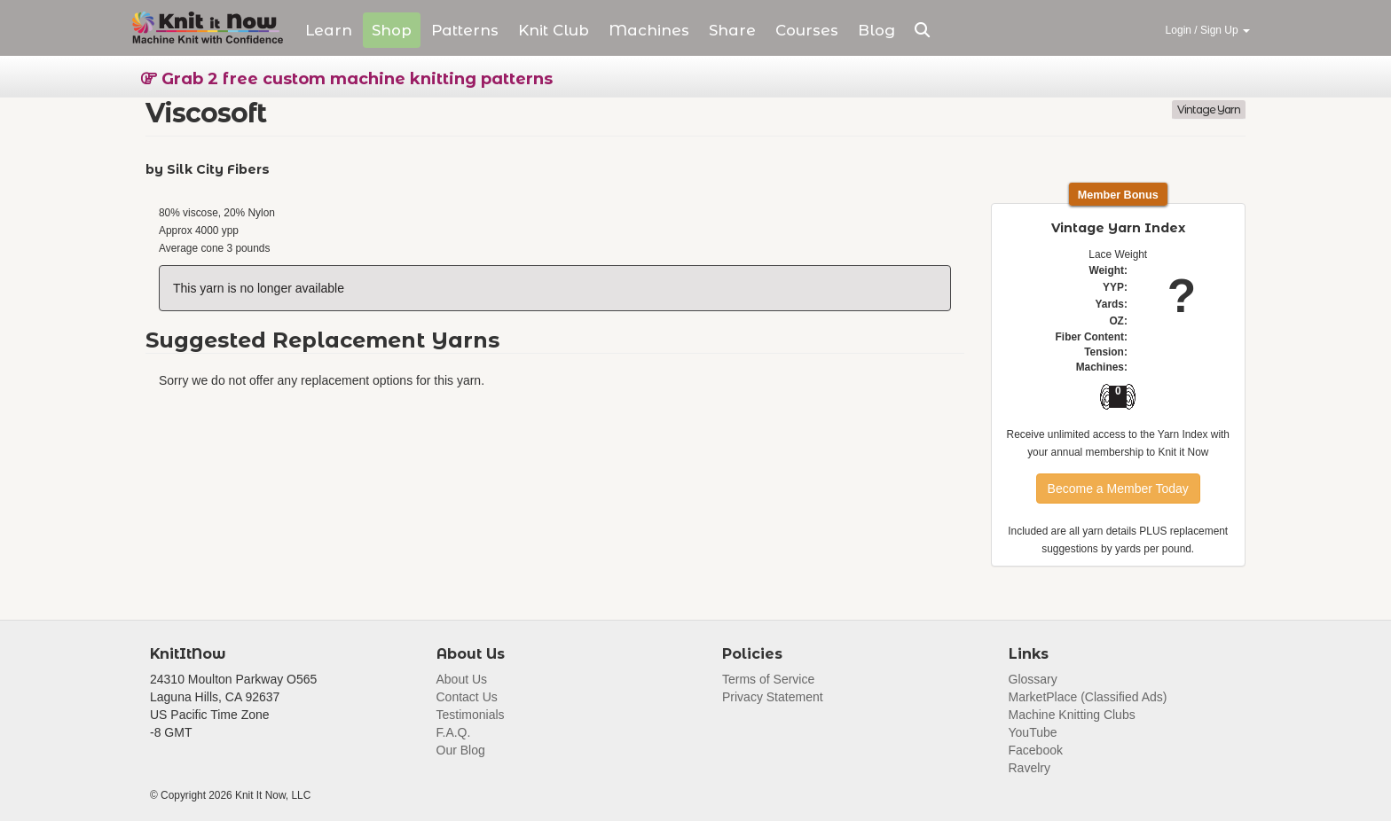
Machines (649, 30)
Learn (328, 30)
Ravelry (1029, 768)
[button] (922, 30)
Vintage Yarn (1208, 109)
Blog (876, 30)
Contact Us (467, 697)
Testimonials (470, 715)
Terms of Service (768, 679)
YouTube (1033, 732)
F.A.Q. (453, 732)
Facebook (1036, 750)
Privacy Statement (772, 697)
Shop (392, 30)
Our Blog (460, 750)
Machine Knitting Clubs (1072, 715)
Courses (806, 30)
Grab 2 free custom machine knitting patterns (347, 79)
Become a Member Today (1118, 488)
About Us (462, 679)
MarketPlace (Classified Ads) (1088, 697)
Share (732, 30)
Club (553, 30)
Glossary (1033, 679)
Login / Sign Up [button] (1208, 30)
